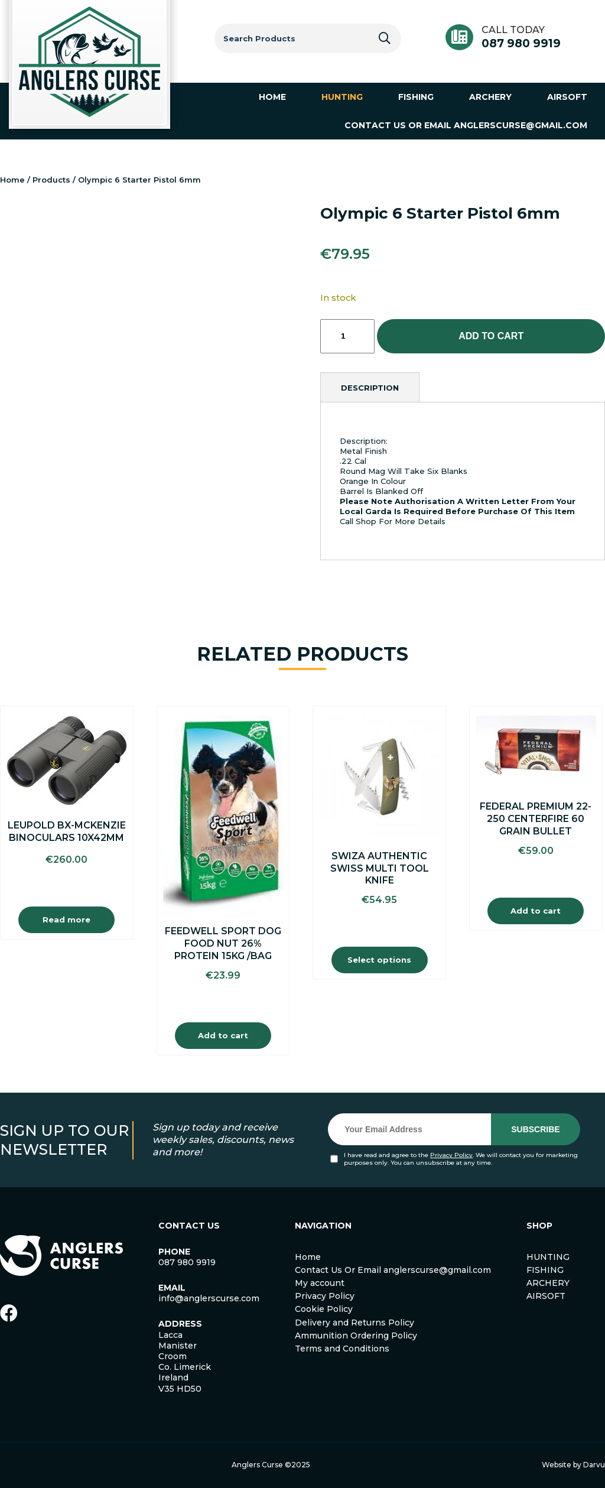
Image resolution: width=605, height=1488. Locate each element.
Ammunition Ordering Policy (356, 1335)
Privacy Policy (451, 1155)
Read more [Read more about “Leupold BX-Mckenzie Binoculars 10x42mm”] (66, 919)
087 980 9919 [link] (187, 1262)
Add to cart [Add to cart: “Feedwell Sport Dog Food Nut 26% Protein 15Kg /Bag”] (223, 1035)
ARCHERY (548, 1283)
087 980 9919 (521, 43)
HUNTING (548, 1257)
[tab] (369, 387)
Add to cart (490, 336)
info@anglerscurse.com (208, 1298)
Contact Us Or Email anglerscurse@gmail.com (393, 1270)
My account (319, 1283)
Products (51, 179)
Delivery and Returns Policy (354, 1322)
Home (12, 179)
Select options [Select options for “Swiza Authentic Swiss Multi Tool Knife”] (379, 959)
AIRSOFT (545, 1296)
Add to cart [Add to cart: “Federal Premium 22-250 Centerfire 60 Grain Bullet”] (535, 910)
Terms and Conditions (342, 1348)
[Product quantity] (347, 336)
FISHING (545, 1270)
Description (370, 387)
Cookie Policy (324, 1309)
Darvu (594, 1464)
